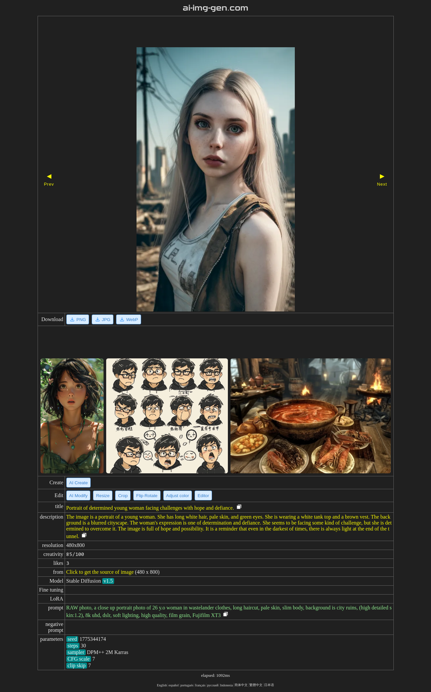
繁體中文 (255, 685)
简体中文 (241, 685)
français (200, 685)
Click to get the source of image (100, 572)
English (162, 685)
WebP (128, 319)
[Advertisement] (204, 32)
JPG (102, 319)
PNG (77, 319)
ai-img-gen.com (215, 8)
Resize (102, 495)
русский (212, 685)
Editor (203, 495)
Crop (123, 495)
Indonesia (226, 685)
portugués (186, 685)
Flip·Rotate (146, 495)
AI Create (78, 482)
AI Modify (78, 495)
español (174, 685)
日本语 (269, 685)
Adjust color (177, 495)
